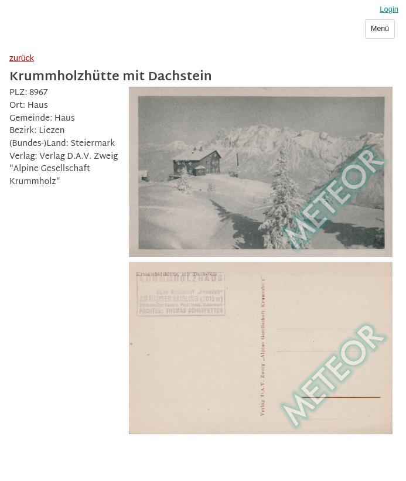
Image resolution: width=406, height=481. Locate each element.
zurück (21, 58)
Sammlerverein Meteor (68, 33)
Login (389, 9)
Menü (380, 29)
